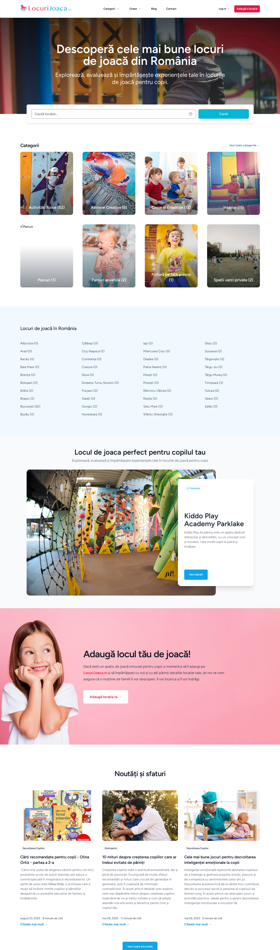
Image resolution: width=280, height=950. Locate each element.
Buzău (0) (27, 414)
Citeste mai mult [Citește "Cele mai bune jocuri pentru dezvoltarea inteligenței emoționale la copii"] (198, 798)
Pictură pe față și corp (197, 909)
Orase (135, 9)
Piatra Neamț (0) (155, 367)
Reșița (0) (150, 398)
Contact (171, 8)
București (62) (30, 406)
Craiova (148, 893)
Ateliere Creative (235, 901)
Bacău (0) (27, 359)
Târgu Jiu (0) (213, 367)
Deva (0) (88, 375)
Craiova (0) (90, 367)
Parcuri (188, 885)
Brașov (147, 901)
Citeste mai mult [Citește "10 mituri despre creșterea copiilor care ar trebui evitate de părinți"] (116, 798)
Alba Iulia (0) (29, 343)
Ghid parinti (111, 722)
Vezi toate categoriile (244, 145)
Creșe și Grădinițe (236, 909)
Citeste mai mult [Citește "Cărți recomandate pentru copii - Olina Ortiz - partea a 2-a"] (34, 798)
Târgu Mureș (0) (216, 375)
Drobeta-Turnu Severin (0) (100, 383)
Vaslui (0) (211, 398)
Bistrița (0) (27, 375)
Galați (146, 909)
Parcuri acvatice (235, 893)
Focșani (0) (90, 390)
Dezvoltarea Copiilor (34, 722)
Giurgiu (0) (89, 406)
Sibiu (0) (211, 343)
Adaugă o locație (247, 8)
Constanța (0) (91, 359)
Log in (224, 8)
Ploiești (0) (151, 383)
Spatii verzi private (236, 885)
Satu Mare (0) (153, 406)
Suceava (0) (213, 351)
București (108, 885)
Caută (223, 114)
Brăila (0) (26, 390)
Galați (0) (88, 398)
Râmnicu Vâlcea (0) (157, 390)
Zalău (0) (211, 406)
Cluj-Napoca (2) (93, 351)
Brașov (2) (27, 398)
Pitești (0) (150, 375)
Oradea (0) (150, 359)
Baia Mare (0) (29, 367)
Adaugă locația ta (106, 571)
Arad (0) (26, 351)
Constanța (149, 885)
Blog (154, 8)
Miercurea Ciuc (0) (156, 351)
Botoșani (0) (29, 383)
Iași (104, 909)
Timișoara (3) (214, 383)
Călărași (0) (90, 343)
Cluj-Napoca (110, 893)
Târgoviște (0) (214, 359)
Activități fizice (193, 893)
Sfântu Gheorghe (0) (158, 414)
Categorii (111, 9)
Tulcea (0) (212, 390)
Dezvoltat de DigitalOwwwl (90, 941)
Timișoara (108, 901)
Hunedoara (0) (92, 414)
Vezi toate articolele (140, 820)
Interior (188, 901)
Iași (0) (148, 343)
